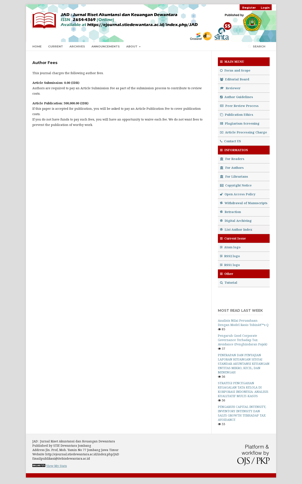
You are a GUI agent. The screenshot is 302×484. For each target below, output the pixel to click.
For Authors (232, 168)
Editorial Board (234, 79)
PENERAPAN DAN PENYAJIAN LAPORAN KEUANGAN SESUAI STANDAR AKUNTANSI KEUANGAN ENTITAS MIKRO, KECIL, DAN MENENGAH (243, 363)
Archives (77, 46)
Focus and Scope (235, 70)
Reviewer (230, 88)
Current (55, 46)
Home (37, 46)
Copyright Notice (236, 185)
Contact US (230, 141)
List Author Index (236, 229)
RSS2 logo (230, 256)
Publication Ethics (236, 115)
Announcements (105, 46)
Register (249, 7)
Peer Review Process (239, 106)
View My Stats (56, 466)
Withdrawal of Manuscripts (243, 203)
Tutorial (229, 282)
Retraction (230, 212)
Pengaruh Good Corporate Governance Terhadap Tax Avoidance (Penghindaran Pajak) (242, 340)
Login (265, 7)
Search (258, 46)
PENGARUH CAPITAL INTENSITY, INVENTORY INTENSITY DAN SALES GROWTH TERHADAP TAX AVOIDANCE (242, 413)
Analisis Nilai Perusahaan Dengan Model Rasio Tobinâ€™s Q (243, 322)
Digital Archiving (236, 221)
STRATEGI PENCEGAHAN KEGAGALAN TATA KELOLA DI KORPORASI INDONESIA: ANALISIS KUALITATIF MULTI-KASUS (243, 389)
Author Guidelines (236, 97)
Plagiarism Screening (240, 123)
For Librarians (234, 176)
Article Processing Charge (243, 132)
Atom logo (230, 247)
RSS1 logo (230, 265)
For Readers (232, 159)
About (132, 46)
